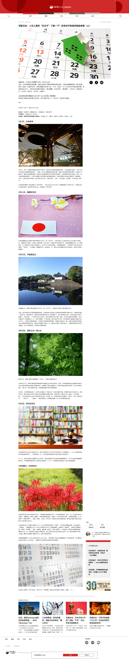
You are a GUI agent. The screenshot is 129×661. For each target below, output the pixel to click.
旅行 (30, 16)
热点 (77, 16)
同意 (70, 655)
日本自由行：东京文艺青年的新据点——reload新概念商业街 (98, 562)
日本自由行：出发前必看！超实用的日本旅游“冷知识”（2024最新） (98, 552)
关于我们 (8, 646)
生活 (92, 16)
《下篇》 (71, 590)
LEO (19, 102)
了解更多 (86, 655)
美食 (46, 16)
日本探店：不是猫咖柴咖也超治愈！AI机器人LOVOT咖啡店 (98, 572)
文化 (61, 16)
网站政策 (16, 646)
